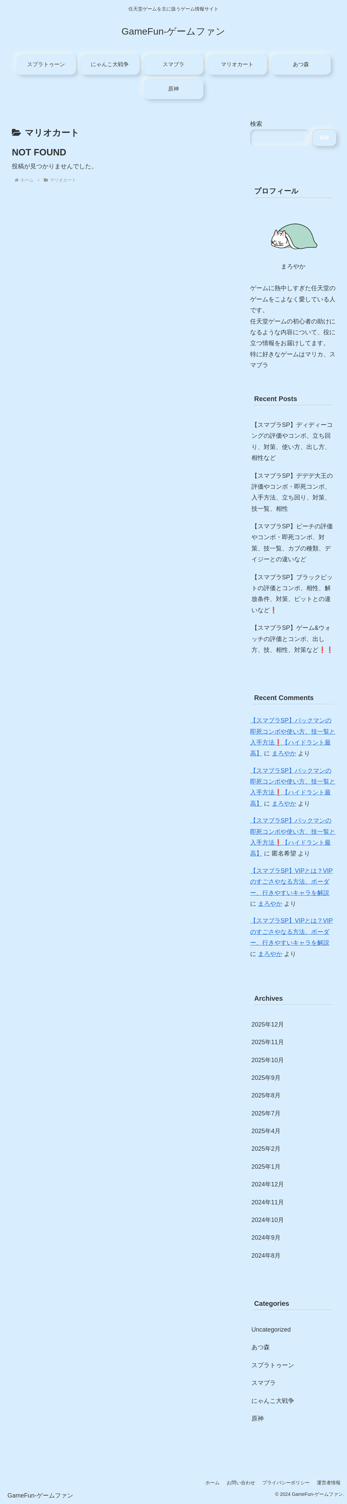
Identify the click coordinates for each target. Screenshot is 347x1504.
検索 (256, 123)
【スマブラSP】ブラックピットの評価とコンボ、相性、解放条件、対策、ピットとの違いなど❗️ (292, 594)
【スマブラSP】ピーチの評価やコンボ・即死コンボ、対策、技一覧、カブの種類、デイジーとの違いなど (292, 543)
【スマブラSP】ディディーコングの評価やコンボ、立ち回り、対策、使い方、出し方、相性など (292, 441)
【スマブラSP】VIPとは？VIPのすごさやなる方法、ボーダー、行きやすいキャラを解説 (291, 881)
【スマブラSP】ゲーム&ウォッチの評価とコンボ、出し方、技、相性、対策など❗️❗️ (292, 638)
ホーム (212, 1482)
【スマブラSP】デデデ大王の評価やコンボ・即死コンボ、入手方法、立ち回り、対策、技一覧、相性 (292, 492)
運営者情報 (329, 1482)
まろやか (284, 753)
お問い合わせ (241, 1482)
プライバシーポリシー (286, 1482)
